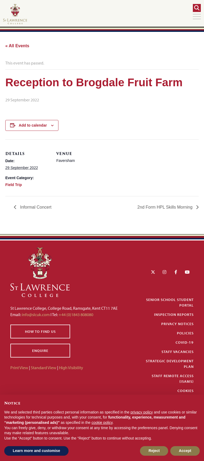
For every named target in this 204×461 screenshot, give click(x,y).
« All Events (17, 46)
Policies (185, 333)
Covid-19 (185, 342)
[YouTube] (187, 272)
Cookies (185, 390)
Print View (19, 367)
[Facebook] (176, 272)
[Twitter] (153, 272)
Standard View (43, 367)
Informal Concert (35, 207)
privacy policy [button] (141, 412)
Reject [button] (154, 451)
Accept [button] (185, 451)
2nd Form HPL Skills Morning (165, 207)
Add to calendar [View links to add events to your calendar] (33, 125)
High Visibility (71, 367)
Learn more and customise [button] (36, 451)
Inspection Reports (174, 314)
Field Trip (13, 185)
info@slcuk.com (36, 314)
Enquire (40, 350)
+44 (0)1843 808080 (75, 314)
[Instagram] (164, 272)
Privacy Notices (177, 323)
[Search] (197, 8)
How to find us (40, 331)
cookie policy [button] (101, 422)
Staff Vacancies (178, 351)
